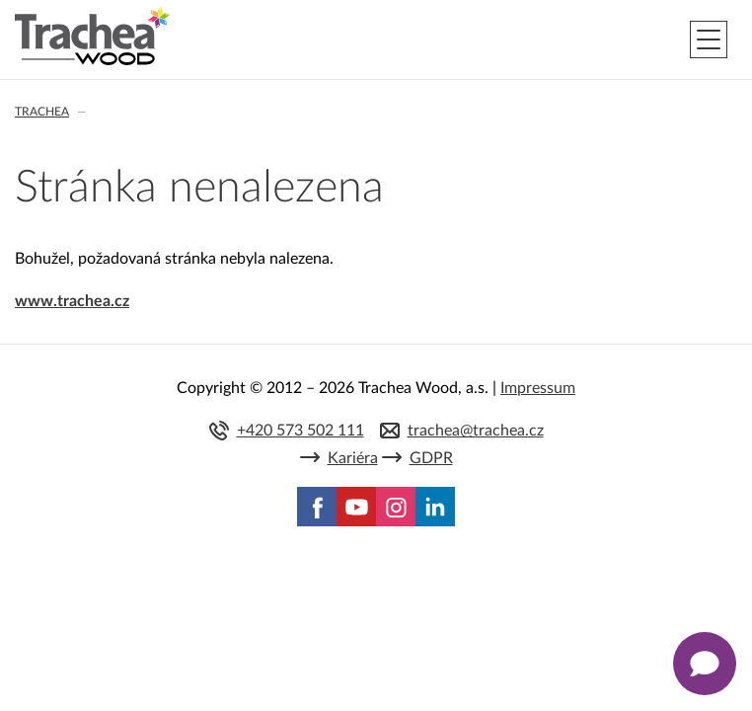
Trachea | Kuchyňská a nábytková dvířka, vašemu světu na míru (92, 36)
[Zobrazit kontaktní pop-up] (704, 663)
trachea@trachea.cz (476, 430)
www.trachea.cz (72, 301)
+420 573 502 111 (300, 430)
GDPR (431, 458)
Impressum (537, 388)
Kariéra (353, 458)
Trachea (42, 112)
